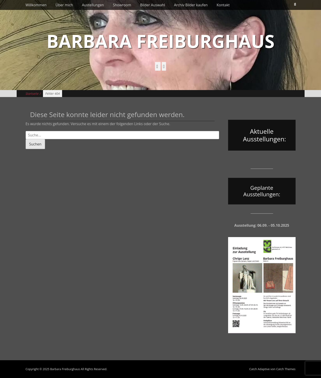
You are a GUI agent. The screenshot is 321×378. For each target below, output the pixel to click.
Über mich (64, 4)
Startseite (33, 93)
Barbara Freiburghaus (160, 41)
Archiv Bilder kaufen (191, 4)
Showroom (122, 4)
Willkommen (36, 4)
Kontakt (223, 4)
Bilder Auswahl (152, 4)
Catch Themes (286, 369)
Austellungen (93, 4)
